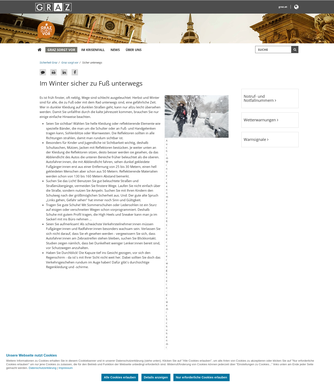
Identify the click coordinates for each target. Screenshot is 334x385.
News (115, 50)
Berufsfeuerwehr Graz (141, 306)
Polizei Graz (134, 347)
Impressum (66, 367)
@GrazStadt (224, 317)
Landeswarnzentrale (140, 335)
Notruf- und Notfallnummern (260, 98)
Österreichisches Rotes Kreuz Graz (148, 317)
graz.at (283, 6)
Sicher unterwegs (92, 62)
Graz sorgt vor (61, 50)
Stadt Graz (222, 306)
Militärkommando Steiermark (146, 341)
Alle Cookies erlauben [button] (120, 377)
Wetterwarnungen (261, 119)
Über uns (133, 50)
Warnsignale (256, 139)
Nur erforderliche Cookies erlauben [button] (201, 377)
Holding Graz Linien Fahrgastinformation (153, 329)
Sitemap (47, 306)
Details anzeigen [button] (156, 377)
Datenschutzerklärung (42, 367)
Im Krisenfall (93, 50)
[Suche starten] (294, 49)
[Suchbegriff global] (276, 49)
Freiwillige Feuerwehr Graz (143, 312)
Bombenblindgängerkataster (60, 317)
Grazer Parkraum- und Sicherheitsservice (153, 323)
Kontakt (47, 312)
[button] (296, 8)
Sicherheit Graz (49, 62)
